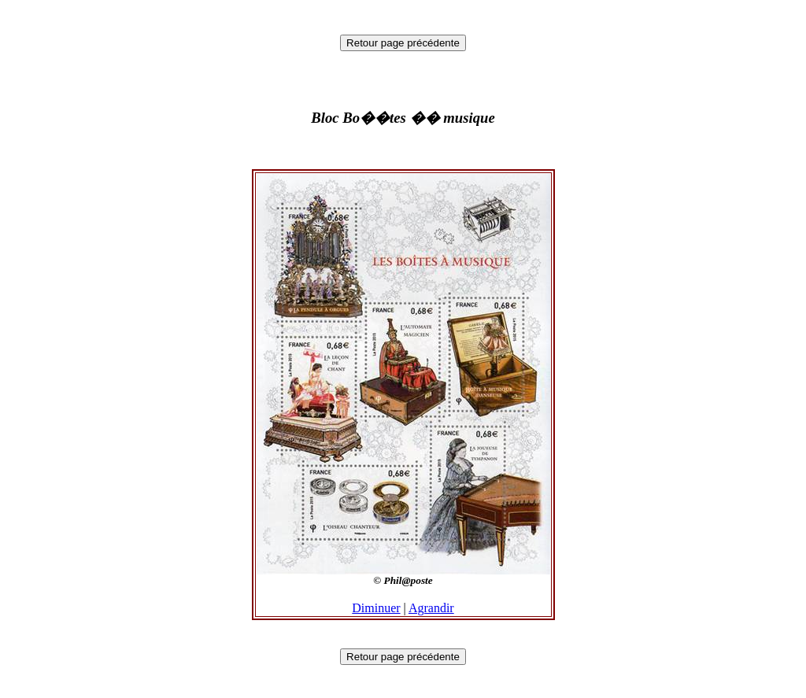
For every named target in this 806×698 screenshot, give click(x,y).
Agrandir (431, 608)
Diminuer (376, 608)
